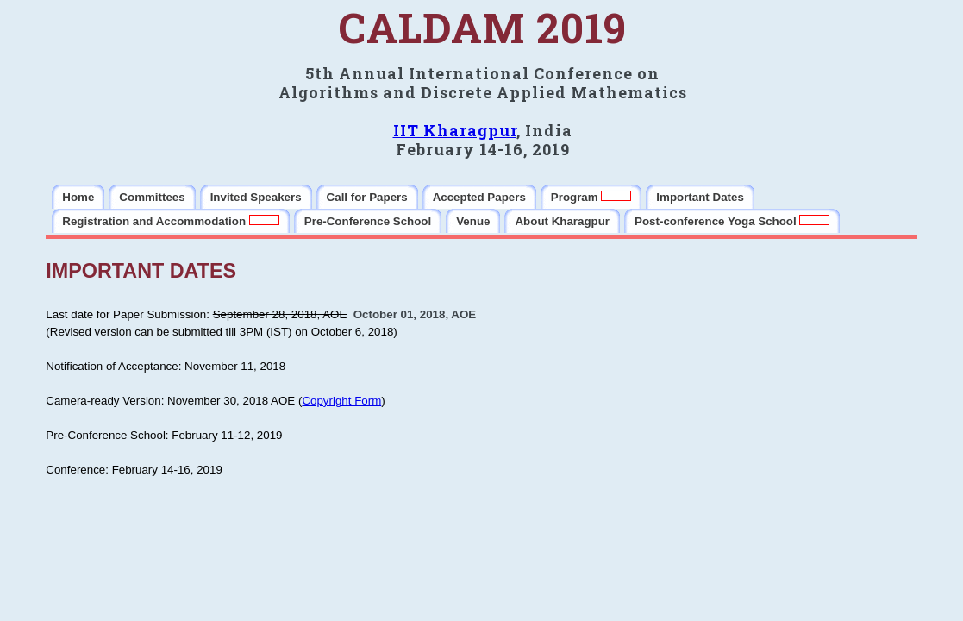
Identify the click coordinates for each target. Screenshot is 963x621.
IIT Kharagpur (454, 130)
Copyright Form (341, 400)
